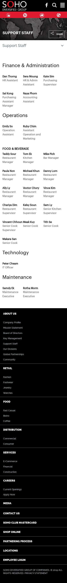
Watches (8, 393)
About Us (9, 313)
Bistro (6, 415)
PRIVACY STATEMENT (36, 573)
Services (58, 15)
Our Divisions (10, 349)
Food (25, 15)
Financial (8, 466)
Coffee (6, 421)
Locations (10, 550)
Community (9, 359)
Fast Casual (9, 410)
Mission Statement (13, 327)
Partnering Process (17, 541)
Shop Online (12, 532)
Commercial (9, 438)
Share (59, 34)
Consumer (8, 444)
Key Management (12, 338)
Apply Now (9, 494)
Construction (10, 472)
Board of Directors (12, 333)
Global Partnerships (13, 354)
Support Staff (10, 343)
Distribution (42, 15)
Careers (9, 480)
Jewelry (7, 387)
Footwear (8, 382)
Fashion (7, 377)
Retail (8, 15)
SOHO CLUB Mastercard (19, 522)
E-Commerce (10, 461)
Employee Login (14, 559)
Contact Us (11, 513)
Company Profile (12, 322)
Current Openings (12, 489)
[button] (54, 2)
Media (7, 503)
